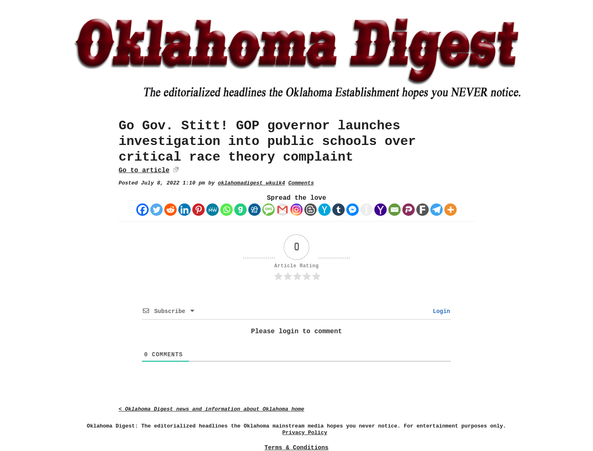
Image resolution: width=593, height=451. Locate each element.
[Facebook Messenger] (352, 209)
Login (440, 311)
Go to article (144, 170)
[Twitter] (156, 209)
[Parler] (408, 209)
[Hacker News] (324, 209)
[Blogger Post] (310, 209)
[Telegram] (436, 209)
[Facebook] (142, 209)
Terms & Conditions (296, 447)
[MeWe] (212, 209)
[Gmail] (282, 209)
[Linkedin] (184, 209)
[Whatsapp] (226, 209)
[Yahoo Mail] (380, 209)
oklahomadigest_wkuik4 (251, 183)
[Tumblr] (338, 209)
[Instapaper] (366, 209)
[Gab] (240, 209)
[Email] (394, 209)
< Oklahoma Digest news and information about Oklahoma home (211, 409)
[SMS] (268, 209)
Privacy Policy (304, 433)
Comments (301, 183)
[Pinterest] (198, 209)
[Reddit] (170, 209)
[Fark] (422, 209)
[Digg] (254, 209)
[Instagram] (296, 209)
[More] (450, 209)
